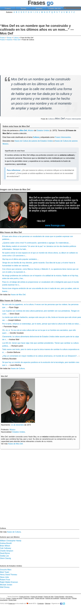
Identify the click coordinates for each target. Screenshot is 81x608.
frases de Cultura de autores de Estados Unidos (34, 141)
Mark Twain (4, 572)
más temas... (69, 596)
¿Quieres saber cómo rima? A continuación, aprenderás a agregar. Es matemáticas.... (36, 243)
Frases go (11, 603)
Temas (23, 8)
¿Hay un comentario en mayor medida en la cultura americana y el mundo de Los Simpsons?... (40, 356)
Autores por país (65, 598)
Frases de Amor (24, 596)
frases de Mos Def (18, 295)
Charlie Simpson (6, 551)
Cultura (16, 38)
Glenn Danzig (5, 558)
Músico (31, 130)
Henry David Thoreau (8, 575)
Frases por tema (17, 598)
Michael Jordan (6, 585)
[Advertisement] (40, 18)
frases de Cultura (18, 368)
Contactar (41, 603)
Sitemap (47, 603)
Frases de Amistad (37, 596)
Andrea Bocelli (6, 543)
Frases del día (55, 8)
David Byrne (5, 553)
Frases (8, 8)
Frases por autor (28, 598)
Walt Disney (5, 587)
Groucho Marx (5, 570)
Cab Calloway (5, 548)
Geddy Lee (4, 556)
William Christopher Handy (10, 541)
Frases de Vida (48, 596)
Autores (39, 8)
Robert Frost (5, 580)
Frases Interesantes (73, 119)
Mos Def (17, 40)
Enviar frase (12, 600)
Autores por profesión (52, 598)
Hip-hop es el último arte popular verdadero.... (20, 259)
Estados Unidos (43, 130)
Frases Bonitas (59, 596)
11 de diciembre (17, 425)
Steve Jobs (4, 577)
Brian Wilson (5, 546)
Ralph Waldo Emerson (9, 582)
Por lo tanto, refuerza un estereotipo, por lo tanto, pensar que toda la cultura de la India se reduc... (41, 324)
